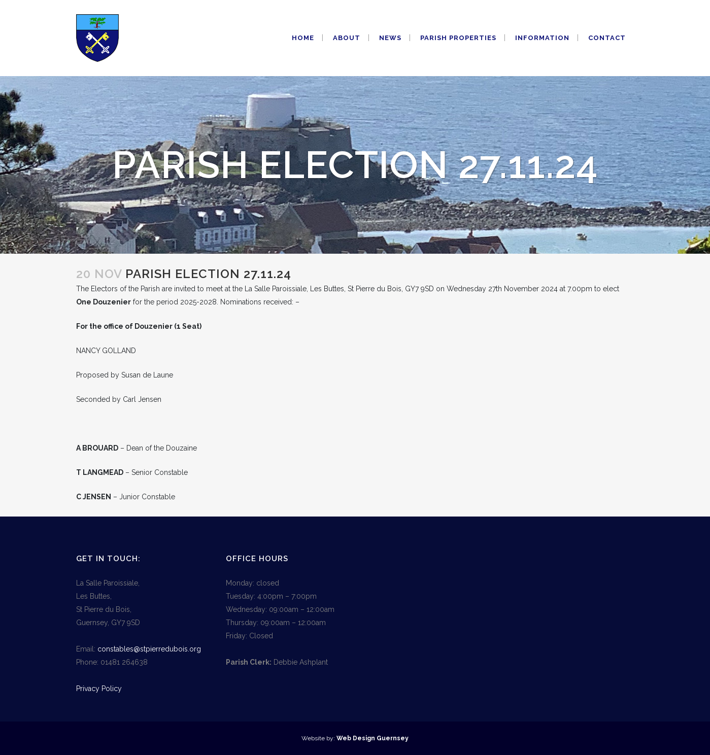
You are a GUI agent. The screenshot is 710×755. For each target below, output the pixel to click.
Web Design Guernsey (372, 738)
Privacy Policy (99, 688)
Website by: (318, 738)
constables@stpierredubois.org (149, 649)
